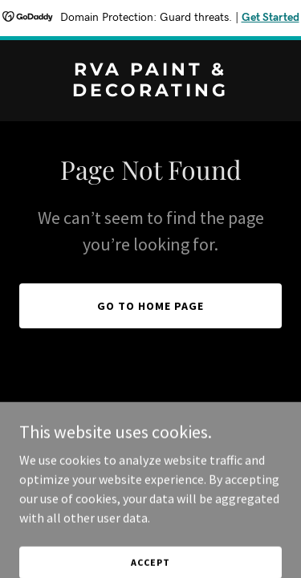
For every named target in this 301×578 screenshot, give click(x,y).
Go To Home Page (150, 306)
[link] (150, 91)
